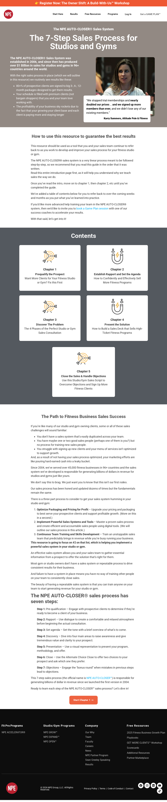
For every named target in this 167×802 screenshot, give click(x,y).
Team (88, 738)
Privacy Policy (90, 790)
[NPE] (8, 14)
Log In (128, 11)
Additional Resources (138, 754)
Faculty (89, 743)
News (88, 752)
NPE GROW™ (50, 734)
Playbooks (132, 739)
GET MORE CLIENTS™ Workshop (144, 744)
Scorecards (133, 749)
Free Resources (93, 14)
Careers (89, 748)
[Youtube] (159, 787)
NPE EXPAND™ (51, 738)
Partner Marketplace (138, 759)
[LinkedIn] (153, 787)
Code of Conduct (116, 790)
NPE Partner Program (96, 757)
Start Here (58, 14)
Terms (102, 790)
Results (74, 14)
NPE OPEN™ (49, 743)
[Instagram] (147, 787)
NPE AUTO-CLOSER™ (99, 679)
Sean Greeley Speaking (97, 761)
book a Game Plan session (92, 209)
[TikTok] (159, 793)
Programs (113, 14)
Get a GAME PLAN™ (138, 18)
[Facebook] (141, 787)
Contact (129, 790)
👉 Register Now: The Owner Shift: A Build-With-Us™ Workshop (82, 3)
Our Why (89, 734)
